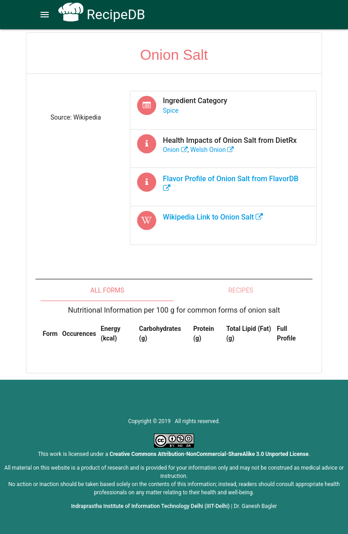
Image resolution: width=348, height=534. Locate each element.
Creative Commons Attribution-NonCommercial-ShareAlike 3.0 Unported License (209, 454)
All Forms (107, 290)
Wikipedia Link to (213, 217)
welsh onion (212, 149)
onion (175, 149)
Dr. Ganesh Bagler (255, 506)
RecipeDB (101, 14)
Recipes (240, 290)
